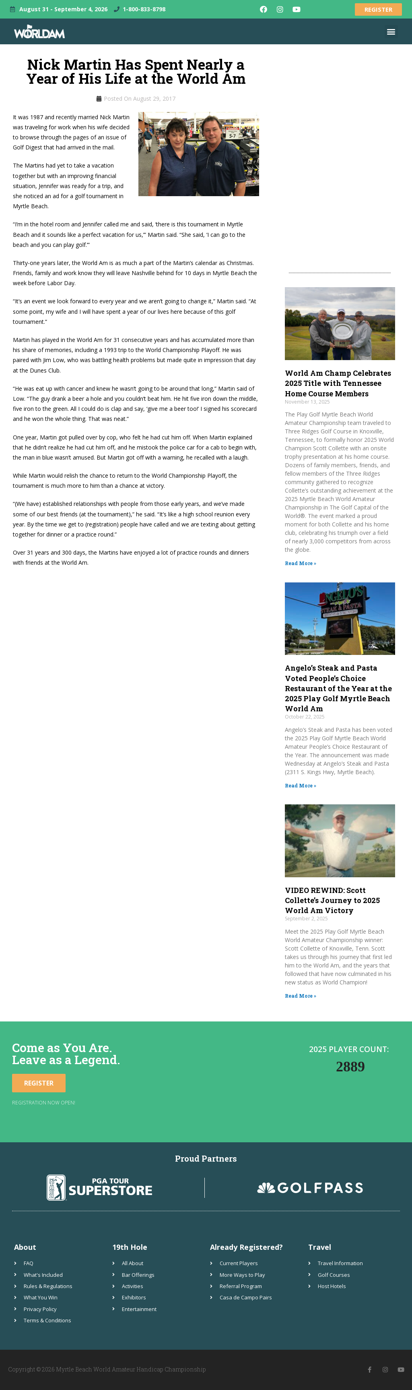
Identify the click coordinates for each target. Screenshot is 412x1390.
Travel (319, 1247)
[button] (391, 31)
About (25, 1247)
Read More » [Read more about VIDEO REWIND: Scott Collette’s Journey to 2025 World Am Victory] (300, 995)
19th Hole (129, 1247)
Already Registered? (246, 1247)
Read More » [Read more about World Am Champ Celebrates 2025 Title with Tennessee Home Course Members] (300, 563)
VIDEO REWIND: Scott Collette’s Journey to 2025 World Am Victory (332, 900)
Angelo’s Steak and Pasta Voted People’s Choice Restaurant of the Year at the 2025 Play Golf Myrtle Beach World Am (338, 688)
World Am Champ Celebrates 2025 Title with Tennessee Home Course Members (338, 383)
